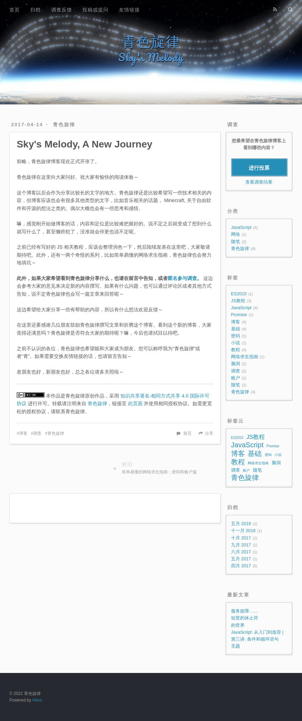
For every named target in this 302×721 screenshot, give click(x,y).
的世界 (238, 625)
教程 (235, 349)
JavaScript (241, 227)
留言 (187, 433)
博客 (23, 433)
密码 (235, 336)
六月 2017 (241, 552)
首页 (14, 10)
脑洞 (235, 363)
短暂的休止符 (244, 618)
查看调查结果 (258, 182)
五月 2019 (241, 523)
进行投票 (259, 167)
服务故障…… (244, 611)
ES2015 (239, 293)
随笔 (235, 241)
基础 (235, 329)
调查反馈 (61, 10)
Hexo (37, 700)
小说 (235, 343)
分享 (209, 433)
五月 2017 (241, 558)
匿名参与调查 (182, 278)
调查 (37, 433)
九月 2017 (241, 545)
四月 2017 (241, 565)
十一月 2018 (243, 530)
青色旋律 (151, 41)
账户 (235, 378)
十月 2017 (241, 538)
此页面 (135, 403)
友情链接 (129, 10)
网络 (235, 234)
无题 (235, 646)
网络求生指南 (244, 356)
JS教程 (238, 300)
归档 (35, 10)
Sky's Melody (150, 57)
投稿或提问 (95, 10)
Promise (239, 314)
